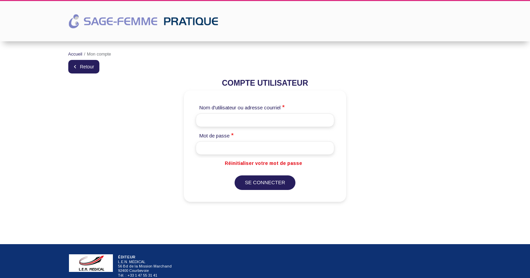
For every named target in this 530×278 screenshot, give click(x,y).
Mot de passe (214, 135)
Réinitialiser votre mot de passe (263, 163)
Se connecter (265, 182)
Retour (87, 66)
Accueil (75, 54)
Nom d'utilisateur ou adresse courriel (240, 107)
